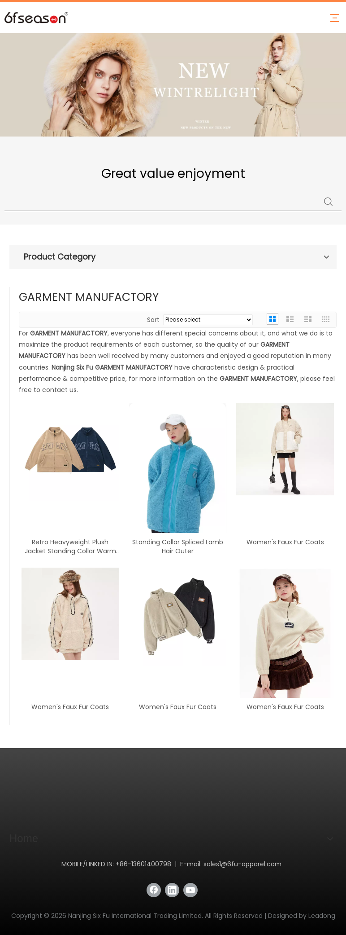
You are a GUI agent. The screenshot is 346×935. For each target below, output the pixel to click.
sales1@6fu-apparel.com (242, 864)
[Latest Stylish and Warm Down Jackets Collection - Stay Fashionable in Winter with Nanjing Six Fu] (173, 85)
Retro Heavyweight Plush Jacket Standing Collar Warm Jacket (70, 547)
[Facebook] (154, 890)
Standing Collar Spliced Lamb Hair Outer (177, 547)
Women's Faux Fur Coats (285, 542)
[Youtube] (190, 890)
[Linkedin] (172, 890)
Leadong (321, 915)
